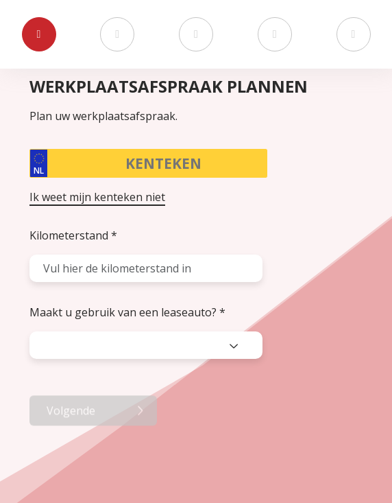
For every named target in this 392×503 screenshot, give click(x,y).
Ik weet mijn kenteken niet (97, 196)
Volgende (71, 441)
